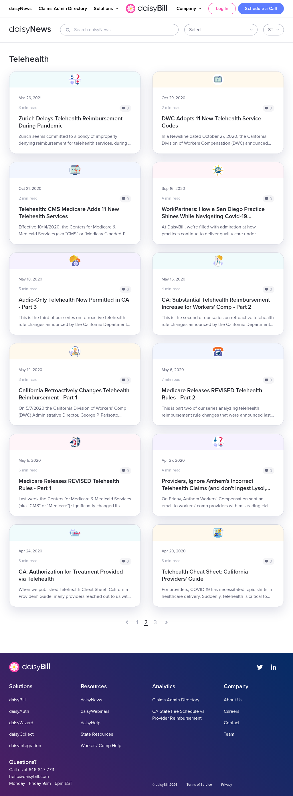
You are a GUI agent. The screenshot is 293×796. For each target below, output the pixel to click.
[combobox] (221, 29)
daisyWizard (21, 723)
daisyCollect (21, 734)
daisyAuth (19, 711)
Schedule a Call (261, 8)
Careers (231, 711)
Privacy (226, 785)
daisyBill (17, 700)
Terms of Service (199, 785)
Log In (222, 8)
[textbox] (219, 29)
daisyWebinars (95, 711)
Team (229, 734)
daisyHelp (90, 723)
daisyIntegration (25, 746)
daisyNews (20, 8)
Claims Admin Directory (63, 8)
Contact (231, 723)
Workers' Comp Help (101, 746)
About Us (233, 700)
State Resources (97, 734)
